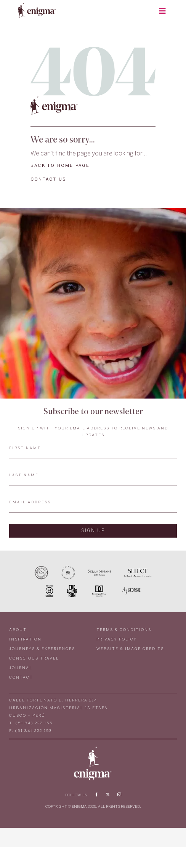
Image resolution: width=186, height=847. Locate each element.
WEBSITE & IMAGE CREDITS (130, 649)
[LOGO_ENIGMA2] (37, 5)
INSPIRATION (25, 639)
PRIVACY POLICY (116, 639)
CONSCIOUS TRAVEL (34, 658)
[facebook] (96, 794)
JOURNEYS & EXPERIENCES (42, 649)
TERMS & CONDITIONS (123, 630)
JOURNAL (20, 668)
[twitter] (108, 794)
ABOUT (18, 630)
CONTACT (21, 677)
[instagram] (119, 794)
